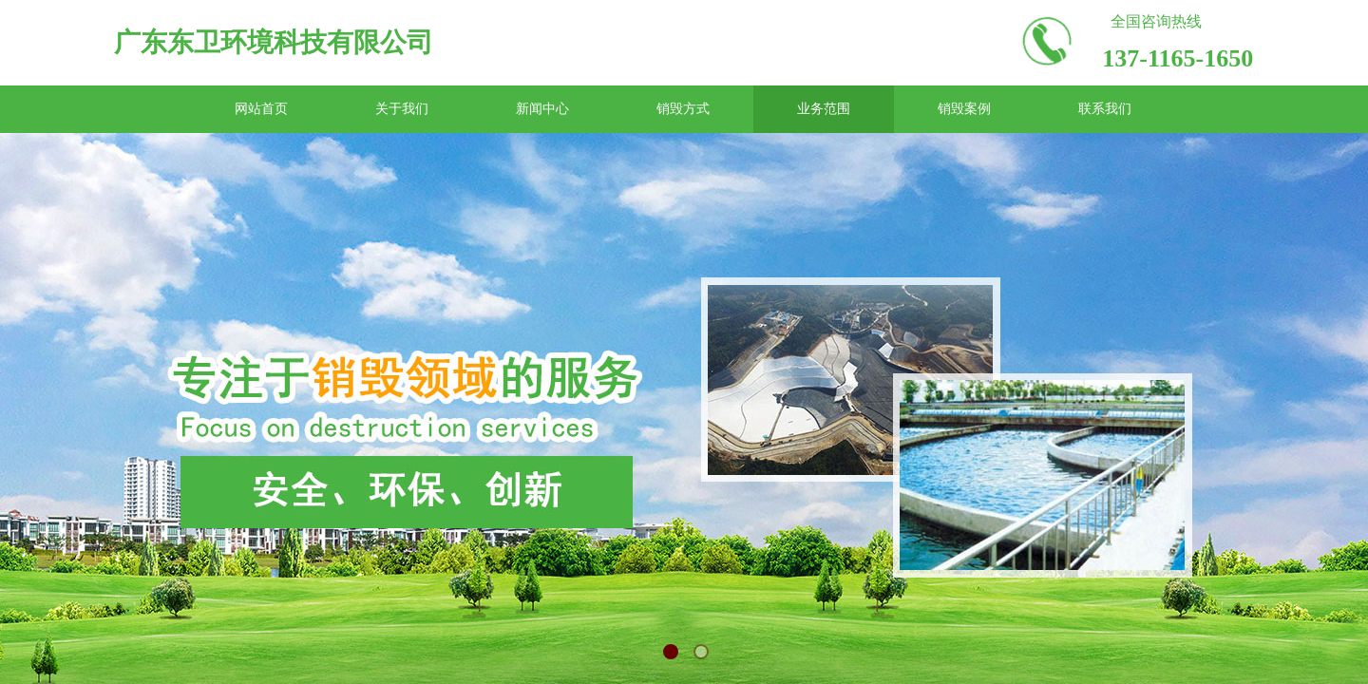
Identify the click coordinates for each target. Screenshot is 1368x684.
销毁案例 (964, 109)
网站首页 (261, 109)
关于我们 (401, 109)
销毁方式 (683, 109)
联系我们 (1104, 109)
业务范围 (823, 109)
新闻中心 (542, 109)
